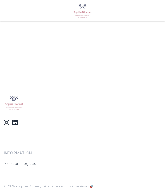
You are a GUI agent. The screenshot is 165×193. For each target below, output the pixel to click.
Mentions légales (20, 163)
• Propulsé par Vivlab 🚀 (76, 186)
